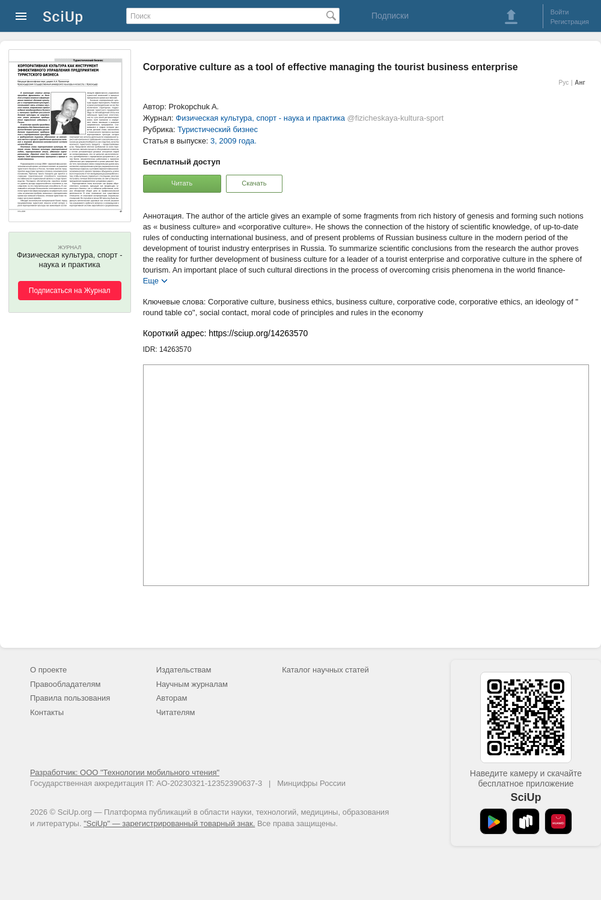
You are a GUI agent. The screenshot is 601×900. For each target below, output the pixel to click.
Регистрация (570, 21)
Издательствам (184, 669)
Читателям (175, 712)
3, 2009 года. (233, 140)
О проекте (48, 669)
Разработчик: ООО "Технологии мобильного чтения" (124, 772)
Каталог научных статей (325, 669)
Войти (560, 12)
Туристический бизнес (217, 129)
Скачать (254, 183)
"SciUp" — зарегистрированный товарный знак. (169, 823)
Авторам (172, 697)
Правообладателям (65, 684)
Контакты (47, 712)
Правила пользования (70, 697)
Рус (564, 82)
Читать (181, 183)
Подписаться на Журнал (70, 290)
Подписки (390, 15)
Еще (151, 280)
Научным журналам (192, 684)
